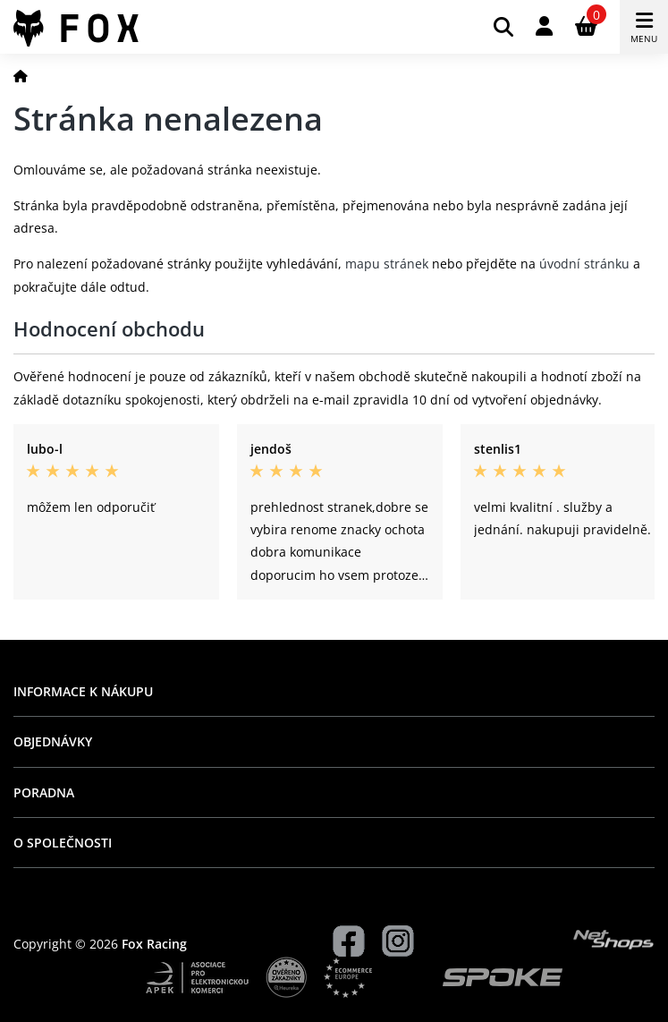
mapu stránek (386, 263)
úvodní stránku (584, 263)
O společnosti (62, 842)
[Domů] (20, 75)
